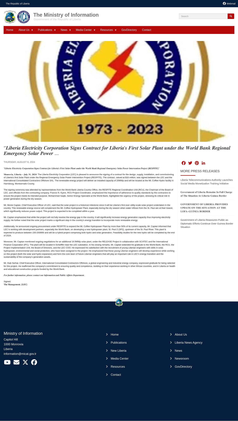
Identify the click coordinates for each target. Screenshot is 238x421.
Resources (118, 366)
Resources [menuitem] (107, 31)
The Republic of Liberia (17, 3)
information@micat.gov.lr (20, 353)
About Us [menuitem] (24, 31)
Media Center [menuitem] (84, 31)
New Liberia (118, 350)
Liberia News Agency (188, 342)
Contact (116, 374)
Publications (119, 342)
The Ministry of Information (66, 13)
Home (115, 334)
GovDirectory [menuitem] (129, 29)
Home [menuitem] (9, 29)
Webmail (231, 3)
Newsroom (182, 358)
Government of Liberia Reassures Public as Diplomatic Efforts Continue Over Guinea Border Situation (207, 223)
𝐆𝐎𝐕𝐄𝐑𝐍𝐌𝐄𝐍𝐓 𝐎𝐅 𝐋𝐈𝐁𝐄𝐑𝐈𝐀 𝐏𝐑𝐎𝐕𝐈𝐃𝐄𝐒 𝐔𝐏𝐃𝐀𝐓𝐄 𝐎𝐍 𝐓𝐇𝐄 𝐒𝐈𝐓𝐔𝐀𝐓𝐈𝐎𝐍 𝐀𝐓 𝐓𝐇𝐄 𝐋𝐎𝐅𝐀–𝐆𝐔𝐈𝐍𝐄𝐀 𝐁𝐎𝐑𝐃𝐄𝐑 (204, 208)
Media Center (119, 358)
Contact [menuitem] (146, 29)
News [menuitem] (64, 31)
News (178, 350)
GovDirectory (183, 366)
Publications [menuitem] (45, 31)
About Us (181, 334)
